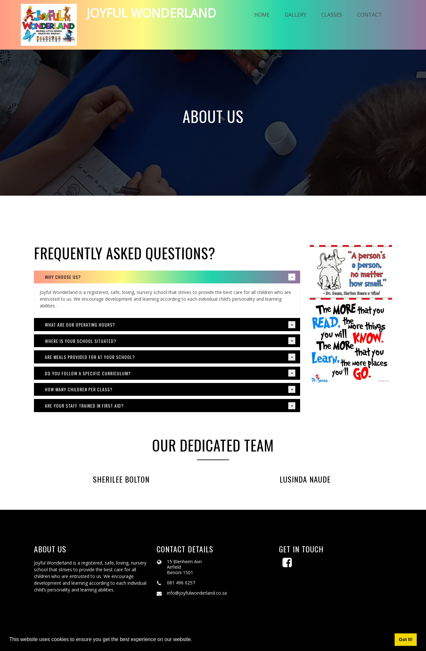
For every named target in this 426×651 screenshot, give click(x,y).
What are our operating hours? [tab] (170, 325)
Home (261, 15)
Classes (335, 15)
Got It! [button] (405, 639)
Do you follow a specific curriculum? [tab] (170, 374)
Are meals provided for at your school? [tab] (170, 358)
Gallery (297, 15)
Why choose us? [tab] (170, 277)
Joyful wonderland (154, 13)
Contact (376, 15)
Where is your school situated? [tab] (170, 341)
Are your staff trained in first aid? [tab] (170, 406)
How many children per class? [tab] (170, 390)
